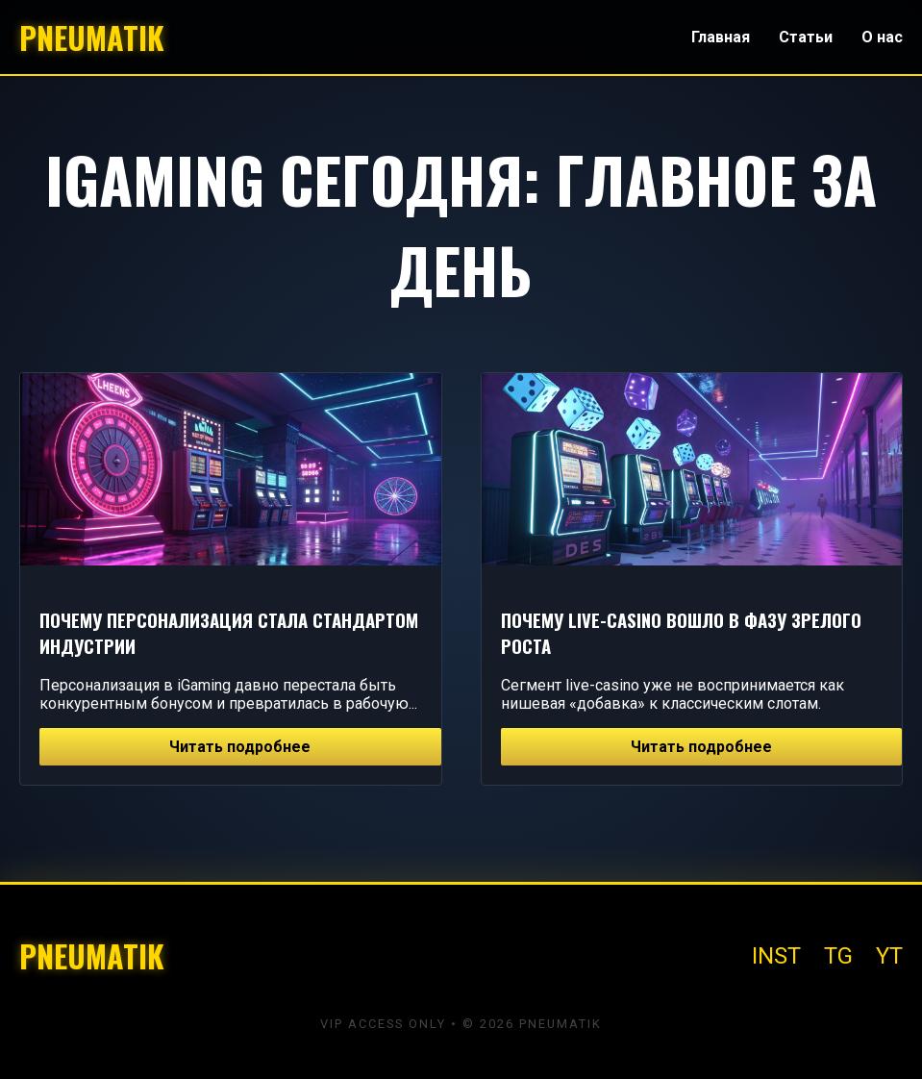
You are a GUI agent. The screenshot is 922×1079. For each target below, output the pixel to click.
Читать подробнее (240, 747)
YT (889, 955)
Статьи (806, 37)
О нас (882, 37)
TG (838, 955)
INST (776, 955)
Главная (720, 37)
